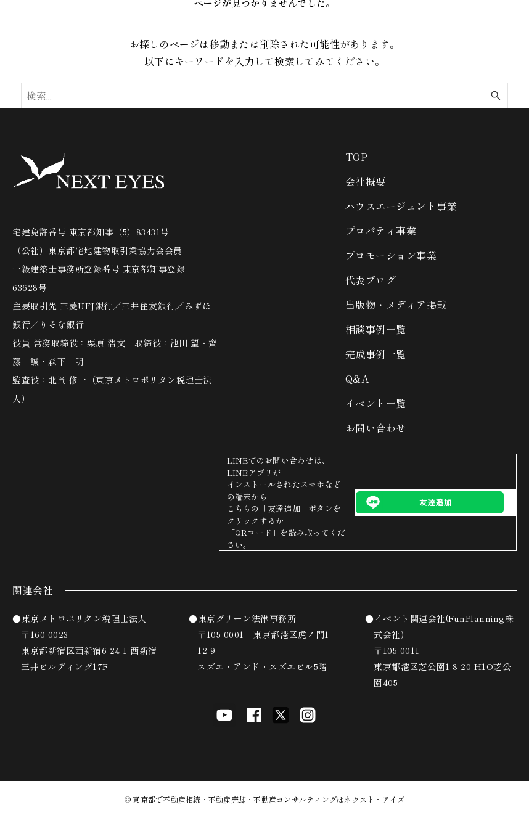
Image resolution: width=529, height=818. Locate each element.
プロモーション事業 (391, 255)
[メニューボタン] (504, 17)
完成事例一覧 (375, 354)
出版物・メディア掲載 (396, 304)
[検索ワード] (264, 95)
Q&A (357, 378)
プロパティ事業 (381, 230)
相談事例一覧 (375, 329)
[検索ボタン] (495, 95)
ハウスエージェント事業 (401, 206)
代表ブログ (370, 280)
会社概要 (365, 181)
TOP (356, 157)
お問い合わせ (375, 428)
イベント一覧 (375, 403)
